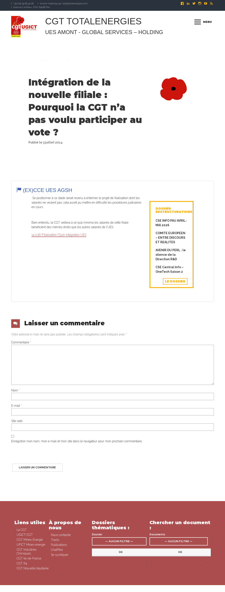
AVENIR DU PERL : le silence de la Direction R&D (171, 304)
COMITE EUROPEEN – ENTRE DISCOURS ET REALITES (170, 287)
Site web (16, 494)
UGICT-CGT (25, 575)
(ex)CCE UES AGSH (44, 196)
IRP (68, 65)
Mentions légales (145, 588)
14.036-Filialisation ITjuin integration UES (58, 284)
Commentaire (21, 416)
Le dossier (175, 331)
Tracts (55, 580)
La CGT (22, 570)
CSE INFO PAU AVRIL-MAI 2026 (171, 273)
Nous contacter (61, 575)
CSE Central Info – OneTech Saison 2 (170, 319)
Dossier (97, 575)
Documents (157, 575)
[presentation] (44, 528)
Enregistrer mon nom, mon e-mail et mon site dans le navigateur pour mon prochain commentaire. (76, 515)
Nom (15, 464)
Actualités (44, 65)
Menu (207, 21)
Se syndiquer (127, 588)
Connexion (112, 588)
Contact (182, 588)
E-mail (16, 479)
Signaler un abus (166, 588)
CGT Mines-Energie (30, 580)
